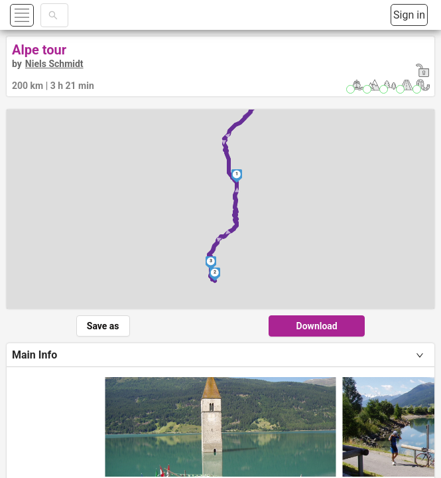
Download (317, 326)
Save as (103, 326)
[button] (37, 15)
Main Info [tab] (34, 355)
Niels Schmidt (54, 63)
